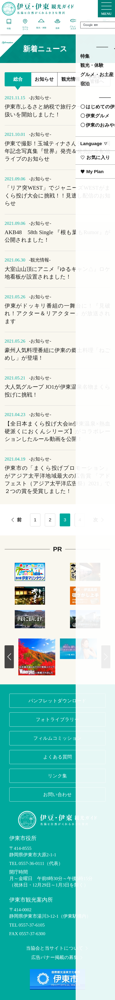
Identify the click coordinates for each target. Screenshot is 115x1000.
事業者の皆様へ (97, 79)
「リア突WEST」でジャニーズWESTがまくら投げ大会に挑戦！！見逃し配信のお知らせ (57, 195)
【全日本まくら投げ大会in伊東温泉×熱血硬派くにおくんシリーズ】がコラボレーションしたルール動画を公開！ (57, 431)
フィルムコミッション (57, 738)
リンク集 (57, 775)
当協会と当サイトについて (57, 948)
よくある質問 (57, 756)
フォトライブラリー (57, 719)
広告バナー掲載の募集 (57, 957)
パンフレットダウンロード (57, 700)
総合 (18, 79)
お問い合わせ (57, 794)
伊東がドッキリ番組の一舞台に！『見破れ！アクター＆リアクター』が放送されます (57, 313)
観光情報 (70, 79)
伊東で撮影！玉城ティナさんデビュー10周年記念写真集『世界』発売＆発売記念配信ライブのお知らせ (57, 151)
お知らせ (44, 79)
